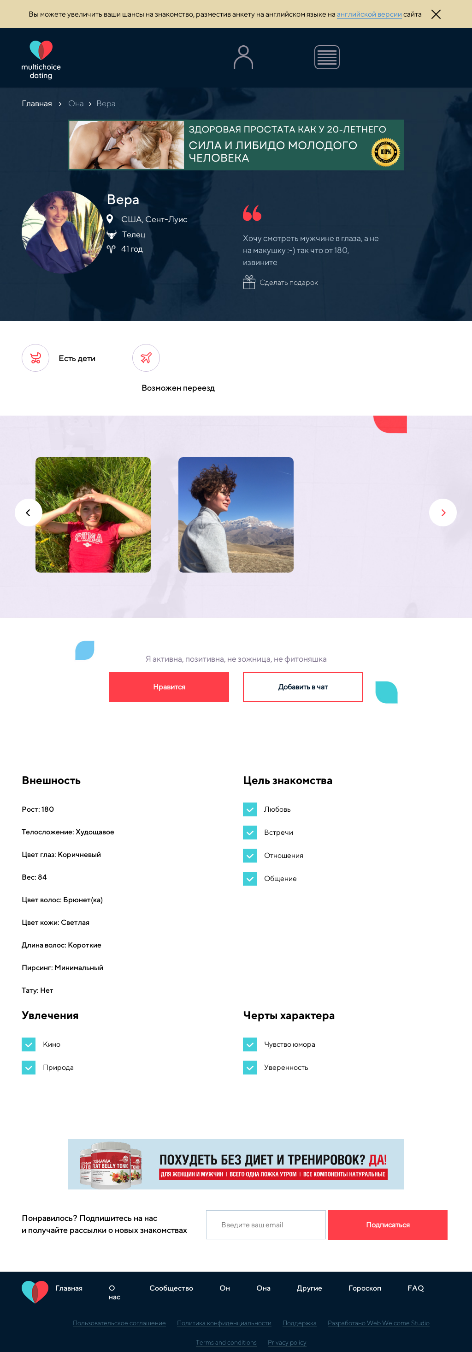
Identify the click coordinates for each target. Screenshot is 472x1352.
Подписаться (388, 1224)
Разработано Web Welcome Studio (379, 1323)
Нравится (169, 686)
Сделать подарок (289, 282)
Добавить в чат (303, 686)
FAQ (415, 1288)
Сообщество (171, 1288)
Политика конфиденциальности (224, 1323)
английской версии (369, 14)
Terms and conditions (226, 1342)
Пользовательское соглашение (119, 1323)
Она (76, 103)
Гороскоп (364, 1288)
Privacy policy (287, 1342)
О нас (114, 1292)
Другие (309, 1288)
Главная (37, 103)
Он (224, 1288)
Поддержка (300, 1323)
